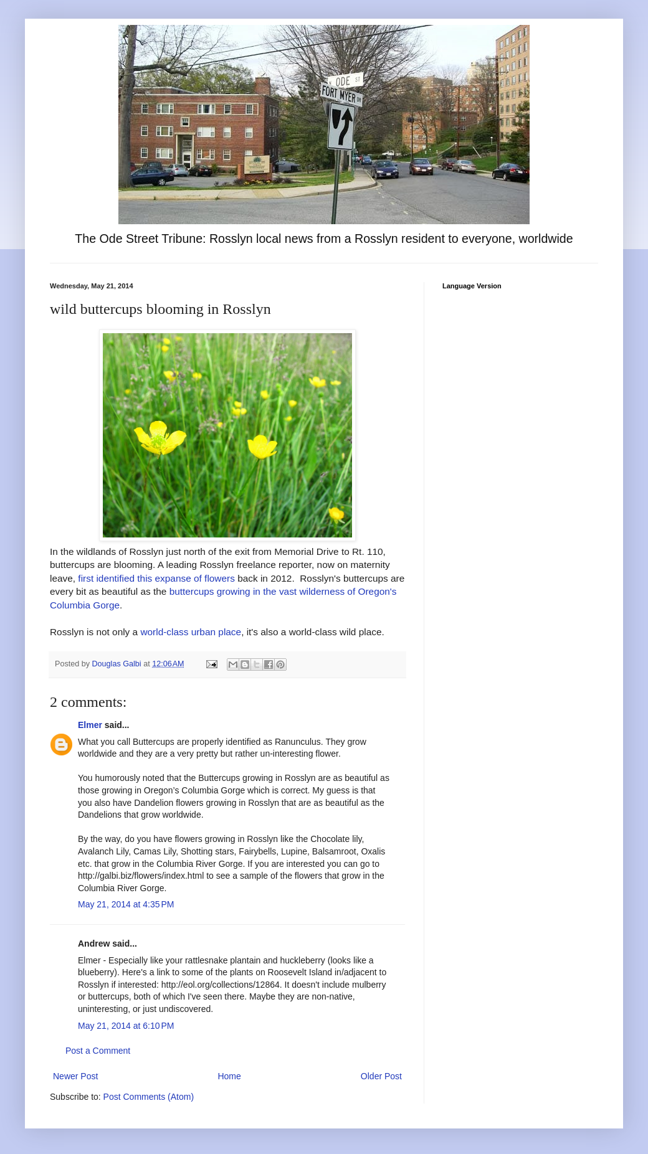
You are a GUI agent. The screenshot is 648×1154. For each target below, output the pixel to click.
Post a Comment (97, 1051)
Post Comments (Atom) (148, 1097)
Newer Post (75, 1076)
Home (229, 1076)
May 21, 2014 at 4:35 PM (126, 904)
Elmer (90, 725)
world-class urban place (190, 632)
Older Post (381, 1076)
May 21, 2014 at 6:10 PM (126, 1026)
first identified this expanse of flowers (156, 578)
